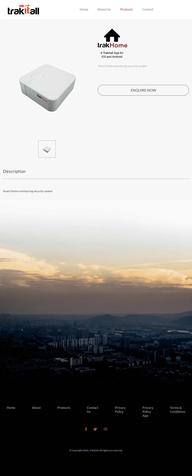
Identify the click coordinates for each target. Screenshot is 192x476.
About (36, 407)
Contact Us (92, 409)
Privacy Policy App (147, 411)
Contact (147, 9)
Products (126, 9)
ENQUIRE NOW (143, 90)
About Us (104, 9)
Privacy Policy (120, 409)
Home (84, 9)
